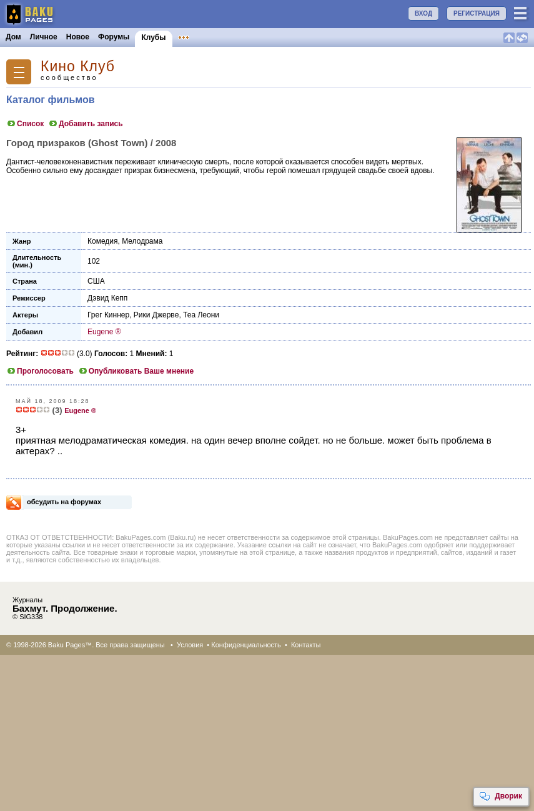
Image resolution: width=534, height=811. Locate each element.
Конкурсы (252, 36)
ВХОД (423, 13)
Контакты (306, 645)
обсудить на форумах (64, 501)
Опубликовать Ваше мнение (136, 371)
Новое (77, 36)
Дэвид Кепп (107, 298)
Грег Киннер (108, 315)
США (96, 281)
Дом (13, 36)
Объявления (201, 36)
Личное (43, 36)
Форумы (113, 36)
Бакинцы (296, 36)
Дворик (500, 796)
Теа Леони (201, 315)
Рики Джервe (156, 315)
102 (93, 261)
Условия (190, 645)
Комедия (102, 241)
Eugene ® (104, 331)
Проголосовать (40, 371)
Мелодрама (142, 241)
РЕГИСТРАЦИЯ (476, 13)
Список (25, 123)
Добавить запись (85, 123)
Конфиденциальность (246, 645)
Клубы (153, 37)
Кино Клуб (78, 66)
